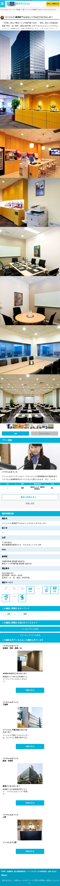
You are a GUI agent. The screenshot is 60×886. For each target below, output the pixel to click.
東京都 (18, 9)
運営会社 (4, 875)
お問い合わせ (52, 871)
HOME (3, 871)
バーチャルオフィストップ (7, 9)
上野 (23, 9)
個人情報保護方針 (20, 871)
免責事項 (10, 871)
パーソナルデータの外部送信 (36, 871)
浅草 (25, 614)
